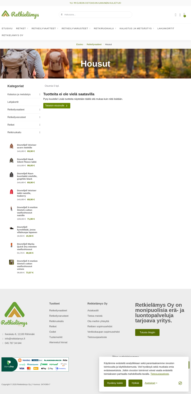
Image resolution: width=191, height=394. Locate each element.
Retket (22, 28)
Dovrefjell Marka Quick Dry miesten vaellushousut (27, 247)
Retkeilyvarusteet (76, 28)
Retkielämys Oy (12, 35)
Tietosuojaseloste (159, 374)
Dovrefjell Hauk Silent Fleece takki (26, 160)
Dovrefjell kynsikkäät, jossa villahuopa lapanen (27, 230)
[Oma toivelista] (180, 15)
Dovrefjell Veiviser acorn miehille (26, 146)
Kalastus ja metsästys (137, 28)
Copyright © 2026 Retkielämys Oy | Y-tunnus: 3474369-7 (25, 384)
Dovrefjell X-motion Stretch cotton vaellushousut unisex (27, 265)
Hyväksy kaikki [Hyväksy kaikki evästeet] (115, 383)
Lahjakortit (166, 28)
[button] (184, 15)
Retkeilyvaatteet (45, 28)
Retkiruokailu (105, 28)
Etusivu (7, 28)
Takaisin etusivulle (56, 106)
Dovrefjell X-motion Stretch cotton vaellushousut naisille (27, 211)
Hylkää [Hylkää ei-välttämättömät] (135, 383)
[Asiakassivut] (175, 15)
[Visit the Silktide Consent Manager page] (180, 383)
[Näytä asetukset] (151, 383)
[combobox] (95, 15)
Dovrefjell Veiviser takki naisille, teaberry (26, 193)
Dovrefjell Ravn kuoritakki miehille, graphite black (27, 176)
